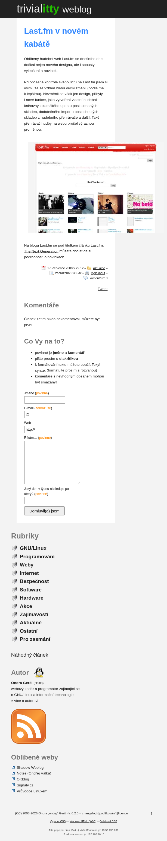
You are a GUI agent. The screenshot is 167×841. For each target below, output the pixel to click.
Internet (29, 573)
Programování (37, 556)
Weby (26, 565)
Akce (26, 606)
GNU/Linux (33, 548)
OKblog (23, 779)
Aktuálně (99, 268)
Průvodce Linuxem (32, 791)
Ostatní (29, 631)
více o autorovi (26, 700)
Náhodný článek (29, 655)
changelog (89, 813)
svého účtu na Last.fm (77, 82)
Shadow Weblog (30, 767)
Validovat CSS (108, 821)
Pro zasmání (35, 639)
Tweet (102, 289)
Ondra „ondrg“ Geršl (52, 813)
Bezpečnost (34, 581)
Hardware (32, 598)
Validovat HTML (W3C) (83, 821)
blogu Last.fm (41, 245)
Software (31, 589)
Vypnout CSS (58, 821)
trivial (54, 8)
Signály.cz (25, 785)
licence (123, 813)
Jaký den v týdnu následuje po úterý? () (46, 495)
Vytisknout (98, 273)
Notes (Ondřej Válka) (34, 773)
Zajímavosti (34, 614)
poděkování (107, 813)
